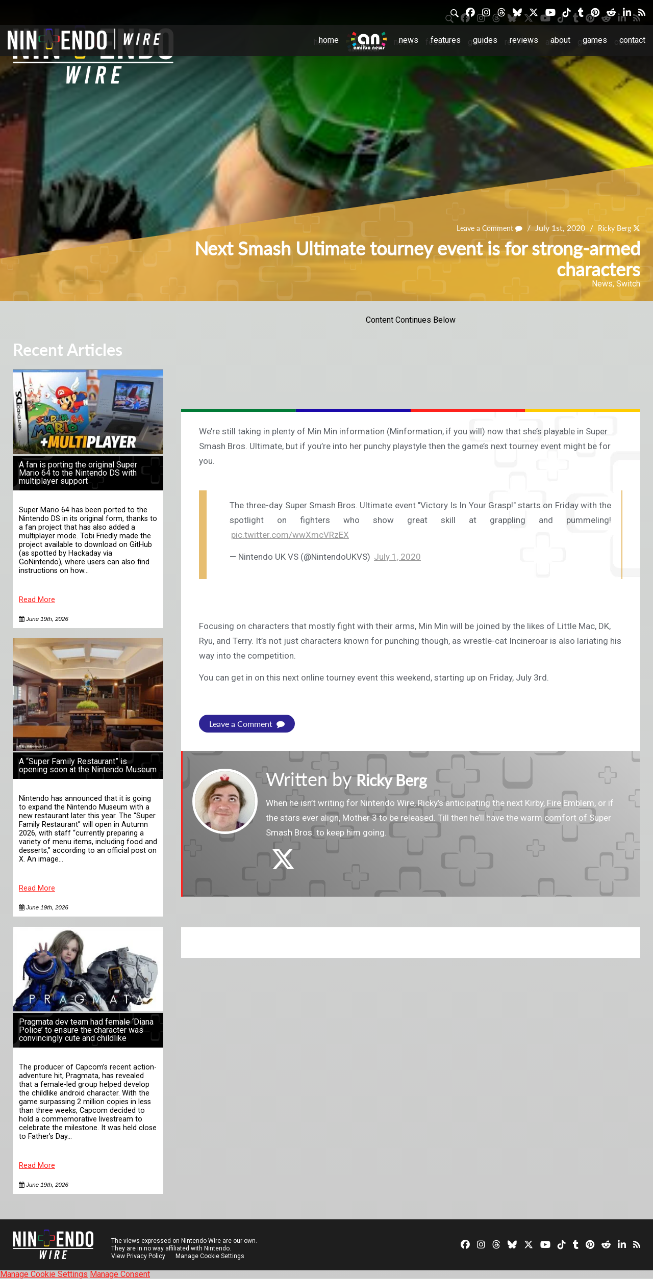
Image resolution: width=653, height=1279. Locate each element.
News (408, 40)
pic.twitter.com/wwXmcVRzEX (290, 535)
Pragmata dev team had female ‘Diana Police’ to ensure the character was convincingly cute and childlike (86, 1030)
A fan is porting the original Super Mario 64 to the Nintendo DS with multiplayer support (78, 473)
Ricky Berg (611, 228)
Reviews (524, 40)
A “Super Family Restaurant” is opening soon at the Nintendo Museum (88, 765)
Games (595, 40)
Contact (632, 40)
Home (329, 40)
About (560, 40)
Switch (628, 284)
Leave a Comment (480, 228)
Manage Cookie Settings (211, 1256)
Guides (485, 40)
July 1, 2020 (397, 557)
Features (446, 40)
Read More (37, 599)
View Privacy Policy (138, 1256)
